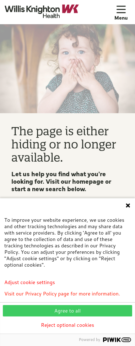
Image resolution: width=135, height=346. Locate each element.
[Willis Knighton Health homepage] (59, 12)
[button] (122, 12)
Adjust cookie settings (29, 282)
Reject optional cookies (67, 325)
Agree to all (67, 310)
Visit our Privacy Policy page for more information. (62, 294)
